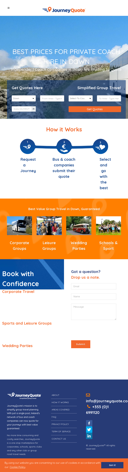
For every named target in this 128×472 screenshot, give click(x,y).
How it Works (60, 402)
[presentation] (95, 330)
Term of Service (61, 431)
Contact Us (59, 438)
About (55, 395)
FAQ (54, 416)
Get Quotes (95, 109)
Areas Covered (61, 409)
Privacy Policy (60, 424)
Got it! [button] (112, 465)
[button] (17, 467)
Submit (80, 344)
